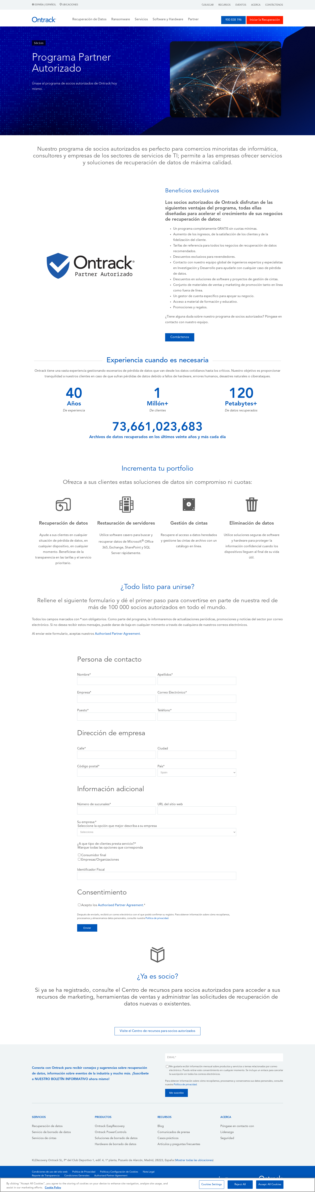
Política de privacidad (156, 918)
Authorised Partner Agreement (117, 634)
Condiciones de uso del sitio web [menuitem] (50, 1172)
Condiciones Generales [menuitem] (76, 1176)
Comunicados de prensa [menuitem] (174, 1132)
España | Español (44, 5)
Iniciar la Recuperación (265, 19)
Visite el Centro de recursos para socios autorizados (157, 1031)
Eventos (240, 5)
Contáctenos (274, 5)
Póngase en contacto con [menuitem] (237, 1126)
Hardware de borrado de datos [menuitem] (115, 1144)
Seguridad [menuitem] (227, 1138)
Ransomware (120, 19)
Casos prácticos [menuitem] (168, 1138)
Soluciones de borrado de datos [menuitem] (116, 1138)
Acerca (255, 5)
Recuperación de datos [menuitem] (47, 1126)
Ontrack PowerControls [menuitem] (110, 1132)
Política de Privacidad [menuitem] (83, 1172)
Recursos (224, 5)
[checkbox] (156, 857)
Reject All (240, 1184)
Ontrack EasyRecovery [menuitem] (110, 1126)
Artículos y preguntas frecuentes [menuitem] (179, 1144)
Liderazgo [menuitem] (227, 1132)
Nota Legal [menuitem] (148, 1172)
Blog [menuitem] (161, 1126)
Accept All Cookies (269, 1184)
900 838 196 (233, 19)
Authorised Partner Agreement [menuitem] (110, 1176)
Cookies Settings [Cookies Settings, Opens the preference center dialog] (211, 1184)
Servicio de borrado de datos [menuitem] (51, 1132)
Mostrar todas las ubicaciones (194, 1160)
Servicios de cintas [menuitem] (44, 1138)
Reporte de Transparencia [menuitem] (45, 1176)
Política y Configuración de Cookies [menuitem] (119, 1172)
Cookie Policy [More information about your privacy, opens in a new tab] (53, 1187)
